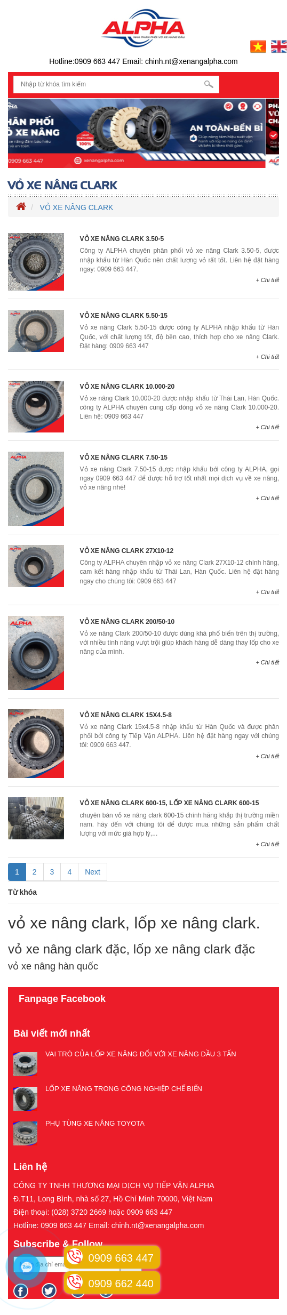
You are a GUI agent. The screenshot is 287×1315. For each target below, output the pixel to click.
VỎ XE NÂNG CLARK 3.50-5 (122, 239)
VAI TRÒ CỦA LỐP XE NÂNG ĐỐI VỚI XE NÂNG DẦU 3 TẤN (140, 1054)
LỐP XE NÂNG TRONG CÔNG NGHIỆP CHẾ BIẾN (123, 1089)
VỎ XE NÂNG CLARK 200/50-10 (127, 622)
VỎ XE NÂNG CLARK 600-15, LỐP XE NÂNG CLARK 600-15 (169, 803)
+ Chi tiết (267, 280)
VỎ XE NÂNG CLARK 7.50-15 (124, 457)
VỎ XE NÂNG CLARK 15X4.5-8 (126, 715)
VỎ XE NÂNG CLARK (77, 207)
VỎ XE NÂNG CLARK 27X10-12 (127, 551)
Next (92, 872)
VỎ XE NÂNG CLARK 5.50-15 (124, 315)
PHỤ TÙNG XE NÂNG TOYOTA (95, 1123)
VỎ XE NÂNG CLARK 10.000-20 (127, 386)
